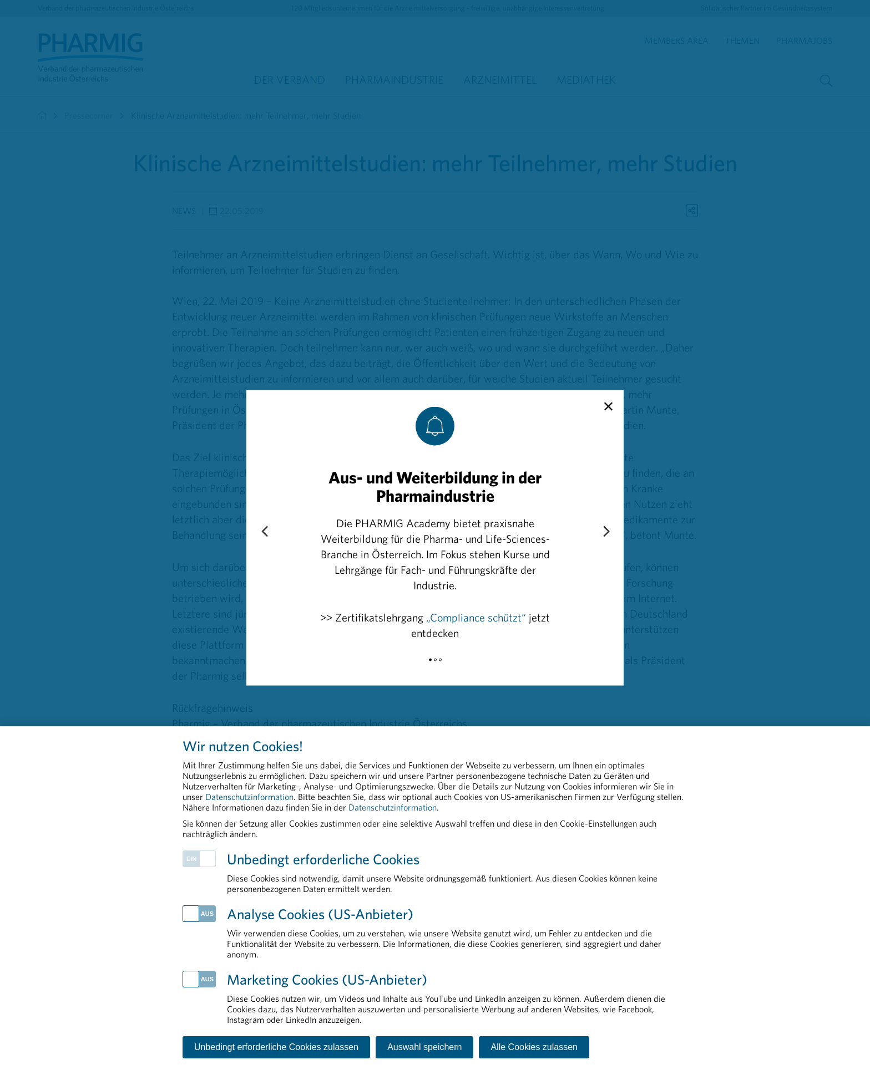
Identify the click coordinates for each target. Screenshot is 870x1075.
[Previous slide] (264, 531)
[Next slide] (606, 531)
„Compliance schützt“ (476, 616)
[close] (608, 406)
